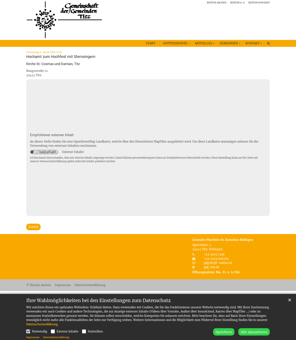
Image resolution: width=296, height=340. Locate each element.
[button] (266, 44)
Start (150, 43)
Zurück (33, 227)
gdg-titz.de (211, 267)
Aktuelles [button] (203, 43)
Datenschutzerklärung (42, 333)
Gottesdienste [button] (175, 43)
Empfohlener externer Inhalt (52, 135)
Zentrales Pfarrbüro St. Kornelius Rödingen (222, 240)
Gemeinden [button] (229, 43)
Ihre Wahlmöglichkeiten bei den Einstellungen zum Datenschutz (98, 309)
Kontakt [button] (252, 43)
